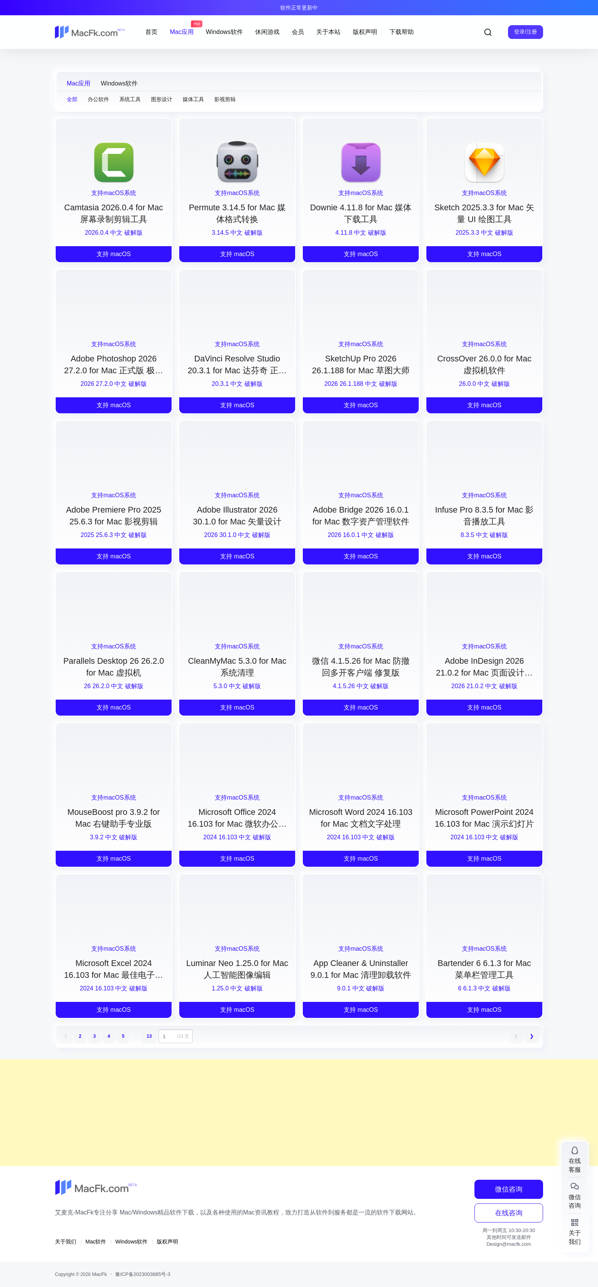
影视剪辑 (225, 99)
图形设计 (161, 99)
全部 (72, 99)
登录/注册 (525, 32)
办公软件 (98, 99)
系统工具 (130, 99)
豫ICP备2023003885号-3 (142, 1274)
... (135, 1036)
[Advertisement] (229, 1112)
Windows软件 (119, 83)
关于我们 (65, 1242)
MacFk (99, 1274)
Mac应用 (78, 83)
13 (148, 1036)
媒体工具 (193, 99)
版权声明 (167, 1242)
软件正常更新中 (299, 8)
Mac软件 (95, 1242)
